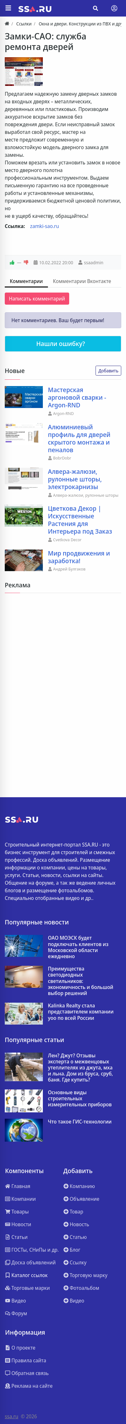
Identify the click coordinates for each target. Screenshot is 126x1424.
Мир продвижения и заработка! (79, 557)
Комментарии (26, 281)
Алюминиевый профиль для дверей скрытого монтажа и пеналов (79, 438)
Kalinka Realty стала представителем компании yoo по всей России (81, 1012)
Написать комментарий (37, 298)
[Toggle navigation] (114, 8)
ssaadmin (93, 262)
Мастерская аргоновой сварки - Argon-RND (77, 397)
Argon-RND (63, 413)
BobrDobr (62, 458)
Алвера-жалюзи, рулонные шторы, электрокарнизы (75, 479)
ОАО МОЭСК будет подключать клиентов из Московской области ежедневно (78, 947)
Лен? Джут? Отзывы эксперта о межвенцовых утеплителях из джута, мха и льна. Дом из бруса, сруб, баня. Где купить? (80, 1068)
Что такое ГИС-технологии (80, 1122)
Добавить (108, 371)
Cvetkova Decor (67, 540)
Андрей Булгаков (69, 569)
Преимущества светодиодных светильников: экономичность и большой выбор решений (80, 981)
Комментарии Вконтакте (82, 281)
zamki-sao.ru (44, 226)
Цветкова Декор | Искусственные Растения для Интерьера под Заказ (80, 520)
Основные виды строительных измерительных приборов (80, 1098)
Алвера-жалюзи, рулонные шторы (85, 495)
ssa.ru (11, 1416)
